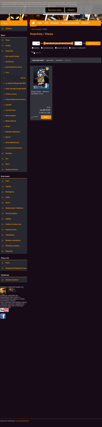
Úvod (32, 29)
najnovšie (68, 60)
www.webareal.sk (22, 420)
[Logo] (14, 15)
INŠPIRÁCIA (54, 23)
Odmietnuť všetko (54, 10)
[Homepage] (34, 23)
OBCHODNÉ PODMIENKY (70, 23)
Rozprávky (39, 29)
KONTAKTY (85, 23)
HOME (40, 23)
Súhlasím (71, 10)
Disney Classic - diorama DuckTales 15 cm (40, 92)
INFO (46, 23)
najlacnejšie (49, 60)
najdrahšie (59, 60)
